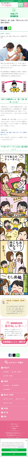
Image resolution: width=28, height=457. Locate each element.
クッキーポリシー (14, 430)
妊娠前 (7, 385)
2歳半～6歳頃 (9, 375)
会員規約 (14, 428)
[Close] (26, 440)
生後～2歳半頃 (18, 371)
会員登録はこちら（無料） (14, 342)
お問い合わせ (14, 424)
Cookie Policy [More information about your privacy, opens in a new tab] (21, 446)
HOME (2, 33)
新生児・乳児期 (8, 395)
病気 (5, 416)
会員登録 (20, 1)
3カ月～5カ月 (21, 399)
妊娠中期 (7, 389)
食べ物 (6, 412)
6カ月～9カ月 (9, 403)
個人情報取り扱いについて (14, 435)
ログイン (25, 1)
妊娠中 (7, 371)
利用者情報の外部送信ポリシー (14, 433)
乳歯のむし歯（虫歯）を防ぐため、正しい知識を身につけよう (14, 133)
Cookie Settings (14, 450)
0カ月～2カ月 (9, 399)
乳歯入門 (20, 5)
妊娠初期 (16, 385)
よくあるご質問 (14, 426)
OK (14, 454)
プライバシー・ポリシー (14, 437)
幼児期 (6, 408)
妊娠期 (6, 381)
